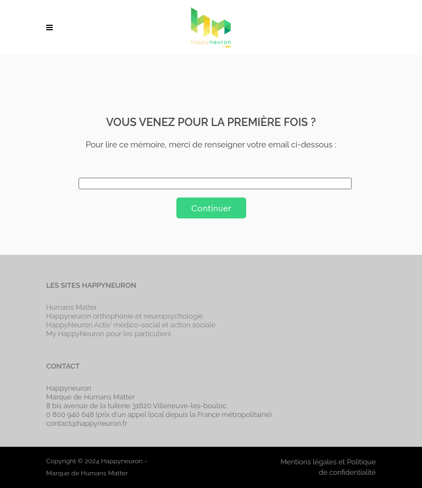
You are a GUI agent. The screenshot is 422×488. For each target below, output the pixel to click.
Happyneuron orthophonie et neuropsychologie (124, 316)
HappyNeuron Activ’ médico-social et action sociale (130, 325)
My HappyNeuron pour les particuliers (108, 334)
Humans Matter (71, 307)
